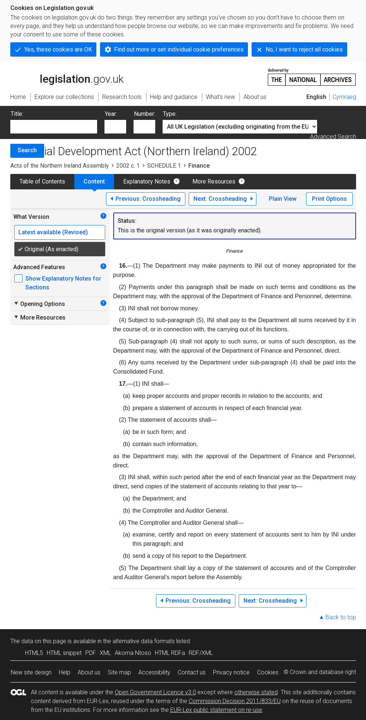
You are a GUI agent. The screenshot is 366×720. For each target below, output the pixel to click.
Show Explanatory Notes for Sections (63, 283)
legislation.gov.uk (67, 76)
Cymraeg (344, 96)
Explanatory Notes (146, 181)
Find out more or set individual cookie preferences (179, 49)
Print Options (329, 198)
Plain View (282, 198)
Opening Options (39, 303)
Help (64, 672)
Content (94, 181)
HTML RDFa (170, 652)
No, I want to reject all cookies (304, 49)
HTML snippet (64, 652)
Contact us (192, 672)
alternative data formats (144, 641)
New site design (31, 672)
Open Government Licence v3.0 (155, 692)
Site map (119, 672)
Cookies (267, 672)
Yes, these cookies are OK (58, 49)
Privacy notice (231, 672)
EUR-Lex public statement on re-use (216, 709)
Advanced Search (333, 136)
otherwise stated (256, 692)
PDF (90, 652)
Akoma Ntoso (133, 652)
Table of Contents (42, 181)
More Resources (213, 181)
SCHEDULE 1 (164, 165)
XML (105, 652)
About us (89, 672)
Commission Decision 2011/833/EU (235, 701)
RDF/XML (201, 652)
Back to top (341, 617)
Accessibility (154, 672)
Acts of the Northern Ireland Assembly (59, 165)
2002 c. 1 (128, 165)
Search (27, 150)
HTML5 (34, 652)
